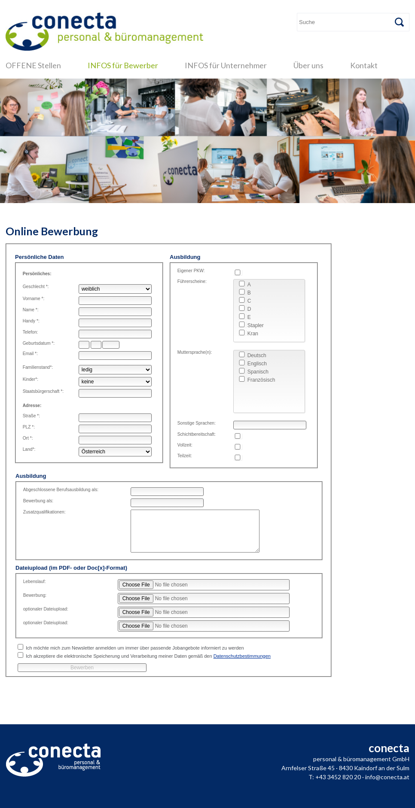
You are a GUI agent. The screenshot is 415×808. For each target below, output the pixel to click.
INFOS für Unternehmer (226, 65)
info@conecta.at (387, 777)
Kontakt (364, 65)
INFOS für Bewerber (123, 65)
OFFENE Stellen (33, 65)
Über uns (308, 65)
